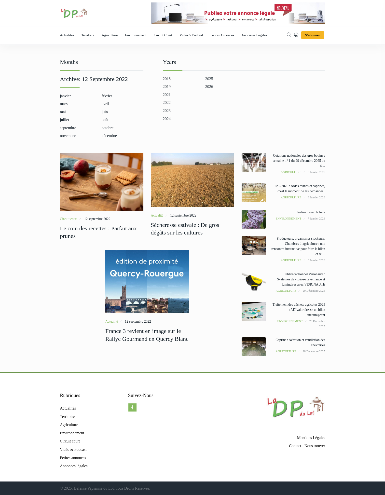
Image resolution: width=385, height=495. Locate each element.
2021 (167, 95)
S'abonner (312, 35)
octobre (107, 128)
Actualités (67, 35)
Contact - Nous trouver (307, 446)
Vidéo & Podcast (191, 35)
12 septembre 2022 (97, 219)
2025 (209, 79)
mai (63, 112)
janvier (65, 96)
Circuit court (163, 35)
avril (105, 104)
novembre (68, 136)
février (107, 96)
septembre (68, 128)
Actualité (157, 215)
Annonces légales (254, 35)
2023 (167, 111)
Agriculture (110, 35)
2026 (209, 86)
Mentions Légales (311, 438)
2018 (167, 79)
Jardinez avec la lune (310, 212)
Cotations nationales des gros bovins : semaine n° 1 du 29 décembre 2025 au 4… (299, 161)
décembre (109, 136)
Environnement (135, 35)
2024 (167, 119)
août (105, 120)
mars (64, 104)
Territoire (87, 35)
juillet (64, 120)
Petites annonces (222, 35)
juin (105, 112)
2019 (167, 86)
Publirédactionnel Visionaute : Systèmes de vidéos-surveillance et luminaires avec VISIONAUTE (301, 279)
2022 (167, 102)
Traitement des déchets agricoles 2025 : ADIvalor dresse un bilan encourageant (299, 310)
